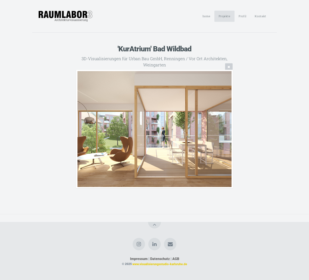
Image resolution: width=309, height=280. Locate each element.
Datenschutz (160, 259)
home (207, 16)
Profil (243, 16)
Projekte (224, 16)
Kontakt (260, 16)
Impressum (139, 259)
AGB (175, 259)
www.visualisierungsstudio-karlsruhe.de (159, 264)
